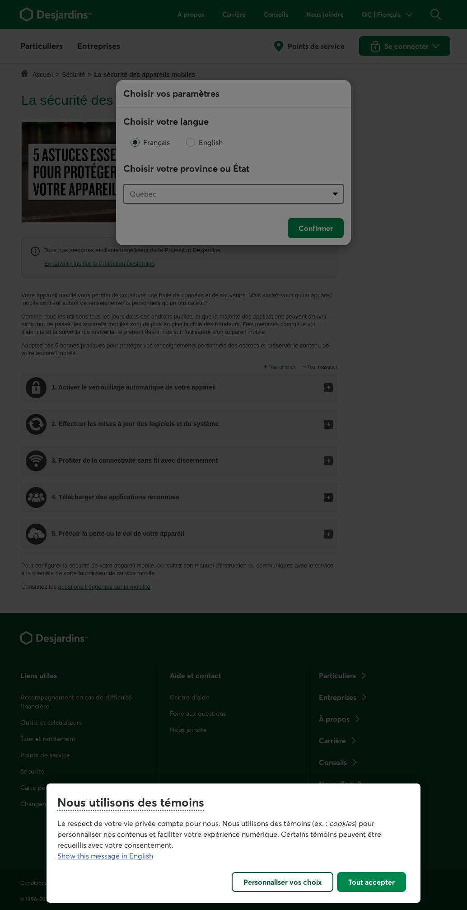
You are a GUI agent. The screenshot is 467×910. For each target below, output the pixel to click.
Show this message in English (105, 855)
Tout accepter (371, 882)
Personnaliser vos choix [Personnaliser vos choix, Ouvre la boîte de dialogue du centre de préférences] (282, 882)
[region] (233, 843)
